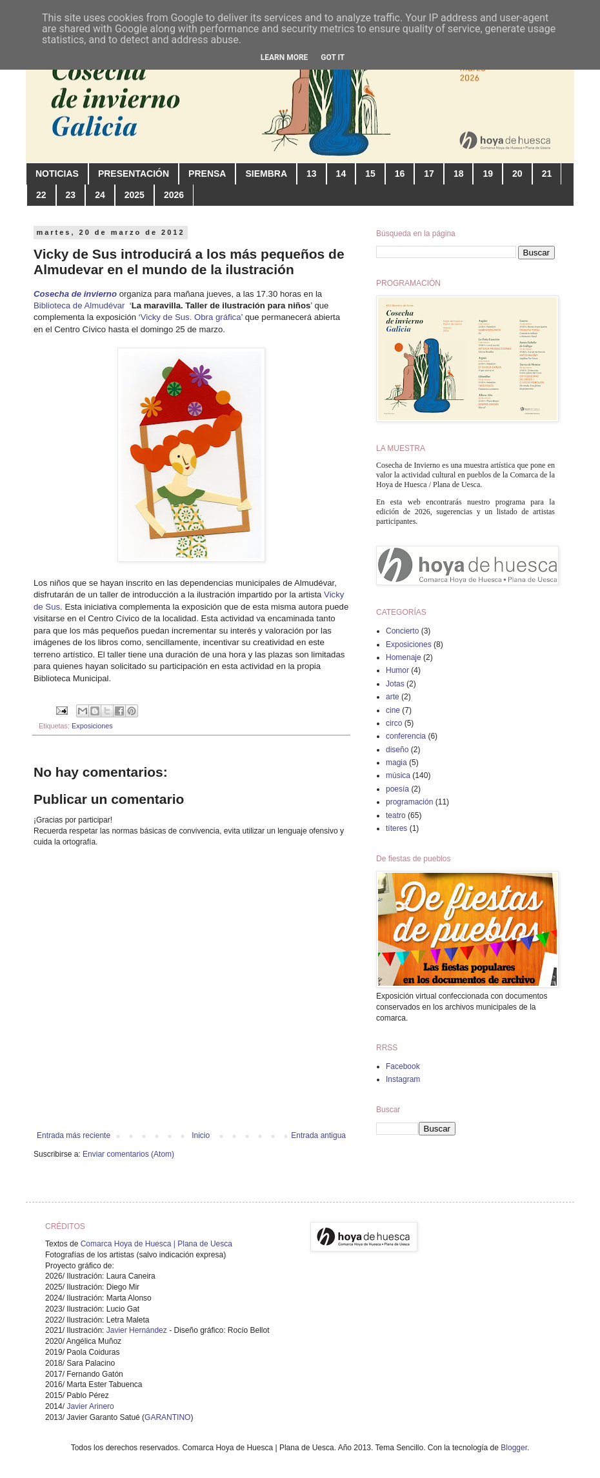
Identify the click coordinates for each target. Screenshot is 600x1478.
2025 (135, 195)
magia (396, 762)
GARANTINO (167, 1417)
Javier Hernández (136, 1330)
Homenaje (403, 657)
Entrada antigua (318, 1135)
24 (100, 195)
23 (71, 195)
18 (459, 173)
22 (41, 195)
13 (311, 173)
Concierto (402, 630)
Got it (333, 57)
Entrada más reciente (73, 1135)
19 (488, 173)
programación (409, 801)
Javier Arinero (90, 1406)
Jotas (395, 683)
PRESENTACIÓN (133, 173)
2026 (174, 195)
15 (370, 173)
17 (429, 173)
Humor (397, 670)
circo (394, 723)
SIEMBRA (266, 173)
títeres (396, 828)
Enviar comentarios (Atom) (128, 1154)
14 (341, 173)
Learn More (284, 57)
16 (400, 173)
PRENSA (207, 173)
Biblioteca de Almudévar (80, 305)
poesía (397, 789)
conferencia (406, 736)
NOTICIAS (57, 173)
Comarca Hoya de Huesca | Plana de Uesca (156, 1243)
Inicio (201, 1135)
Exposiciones (92, 726)
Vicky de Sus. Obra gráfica (191, 317)
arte (392, 696)
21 (547, 173)
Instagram (403, 1079)
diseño (397, 749)
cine (393, 710)
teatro (396, 815)
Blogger (514, 1447)
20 (517, 173)
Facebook (403, 1066)
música (398, 775)
